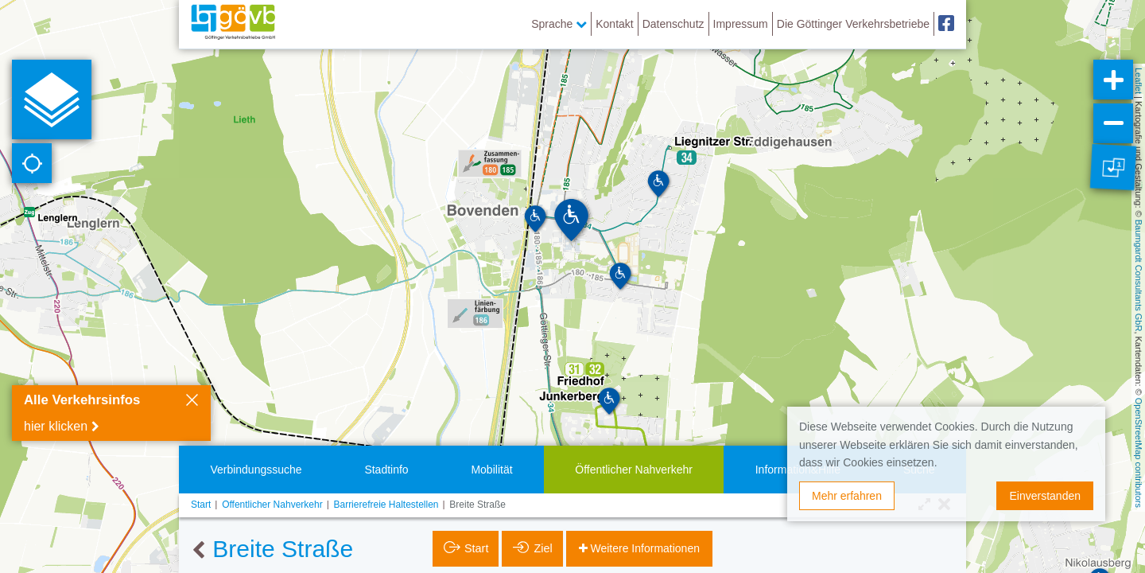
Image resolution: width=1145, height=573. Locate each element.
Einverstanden (1045, 495)
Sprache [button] (559, 24)
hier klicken (55, 426)
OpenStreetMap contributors (1138, 453)
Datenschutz (673, 24)
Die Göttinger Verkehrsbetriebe (853, 24)
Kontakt (614, 24)
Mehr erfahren (847, 495)
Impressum (740, 24)
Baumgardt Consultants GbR (1138, 276)
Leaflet (1138, 81)
